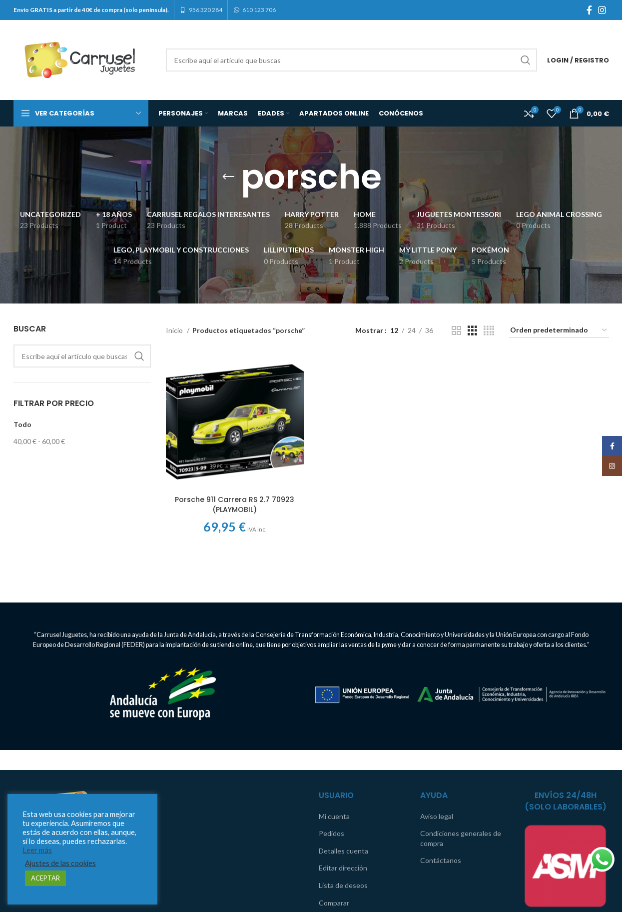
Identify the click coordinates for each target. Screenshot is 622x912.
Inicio (175, 330)
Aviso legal (436, 816)
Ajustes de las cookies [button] (60, 863)
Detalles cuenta (343, 850)
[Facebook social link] (589, 10)
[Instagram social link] (602, 10)
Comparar (334, 902)
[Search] (351, 60)
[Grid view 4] (489, 330)
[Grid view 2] (456, 330)
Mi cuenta (334, 816)
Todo (22, 424)
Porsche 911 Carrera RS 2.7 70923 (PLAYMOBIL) (234, 504)
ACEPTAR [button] (45, 878)
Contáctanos (440, 860)
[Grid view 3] (472, 330)
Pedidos (331, 833)
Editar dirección (343, 868)
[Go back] (228, 177)
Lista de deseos (343, 885)
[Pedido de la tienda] (559, 331)
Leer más (37, 850)
